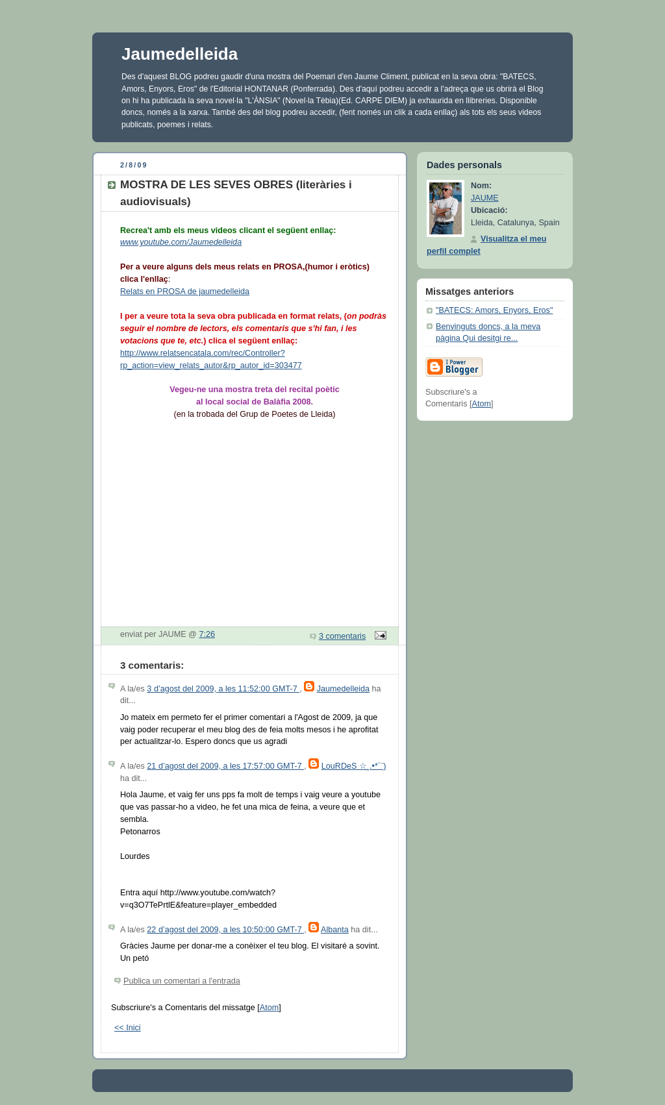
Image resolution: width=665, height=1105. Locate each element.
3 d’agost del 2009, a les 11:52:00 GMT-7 (223, 688)
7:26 (207, 634)
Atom (269, 1007)
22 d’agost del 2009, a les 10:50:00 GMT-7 (225, 929)
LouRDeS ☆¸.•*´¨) (353, 766)
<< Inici (127, 1027)
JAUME (485, 198)
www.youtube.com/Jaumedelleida (181, 242)
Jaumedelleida (179, 54)
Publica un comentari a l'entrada (181, 981)
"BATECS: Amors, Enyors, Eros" (494, 310)
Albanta (335, 929)
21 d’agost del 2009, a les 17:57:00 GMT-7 (225, 766)
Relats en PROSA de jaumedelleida (184, 291)
